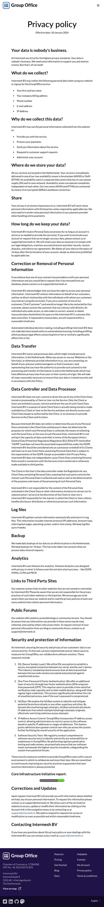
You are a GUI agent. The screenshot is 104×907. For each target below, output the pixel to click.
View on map (10, 888)
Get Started (60, 864)
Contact (81, 859)
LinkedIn (11, 901)
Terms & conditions (87, 875)
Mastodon (22, 901)
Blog (56, 870)
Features (59, 854)
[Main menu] (98, 5)
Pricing (58, 859)
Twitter (5, 901)
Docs (57, 875)
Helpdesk (82, 854)
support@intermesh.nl (23, 812)
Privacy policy (84, 870)
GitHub (16, 901)
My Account (83, 864)
